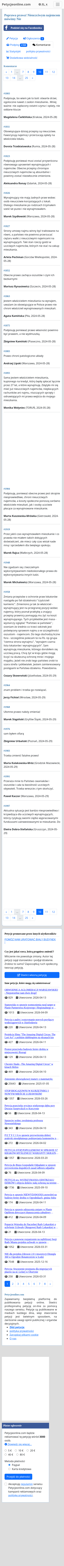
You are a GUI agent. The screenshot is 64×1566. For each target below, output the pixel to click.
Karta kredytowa (21, 1533)
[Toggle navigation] (57, 4)
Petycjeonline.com (16, 4)
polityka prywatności (38, 51)
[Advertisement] (32, 118)
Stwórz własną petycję (32, 1039)
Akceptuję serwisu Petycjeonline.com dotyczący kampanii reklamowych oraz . (25, 1553)
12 (53, 72)
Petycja (12, 38)
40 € (10, 1518)
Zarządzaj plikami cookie (24, 1398)
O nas (13, 1402)
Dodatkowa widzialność (21, 58)
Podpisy (16, 45)
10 (39, 72)
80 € (22, 1518)
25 (26, 78)
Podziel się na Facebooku (23, 28)
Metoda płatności (15, 1525)
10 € (20, 1514)
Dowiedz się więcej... (18, 1508)
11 (46, 72)
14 (13, 78)
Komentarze (41, 45)
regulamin (27, 1548)
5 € (10, 1514)
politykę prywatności (20, 1559)
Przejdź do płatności (18, 1540)
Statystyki (13, 51)
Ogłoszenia (33, 38)
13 (7, 78)
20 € (32, 1514)
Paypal (16, 1528)
